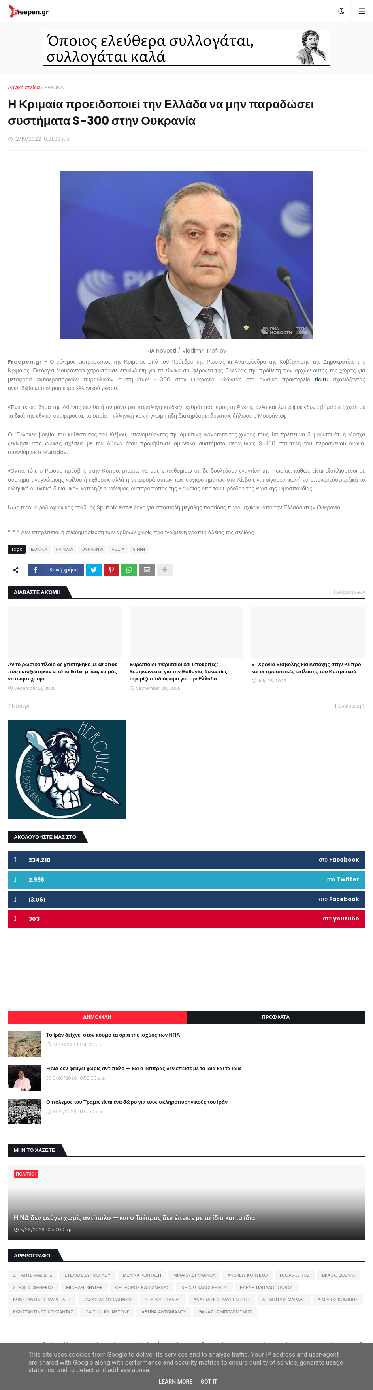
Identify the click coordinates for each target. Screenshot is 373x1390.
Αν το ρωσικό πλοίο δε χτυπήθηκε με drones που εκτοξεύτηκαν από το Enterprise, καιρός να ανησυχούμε (62, 671)
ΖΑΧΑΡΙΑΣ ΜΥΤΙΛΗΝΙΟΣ (107, 1299)
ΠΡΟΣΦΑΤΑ (276, 1017)
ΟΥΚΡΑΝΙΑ (92, 549)
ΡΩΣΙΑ (117, 549)
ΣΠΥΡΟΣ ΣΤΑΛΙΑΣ (163, 1299)
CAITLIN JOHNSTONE (107, 1312)
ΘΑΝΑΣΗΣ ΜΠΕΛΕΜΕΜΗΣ (225, 1312)
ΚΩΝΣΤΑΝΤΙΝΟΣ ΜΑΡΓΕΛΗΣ (42, 1299)
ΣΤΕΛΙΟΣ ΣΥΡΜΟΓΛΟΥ (87, 1275)
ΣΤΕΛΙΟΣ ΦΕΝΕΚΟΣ (33, 1287)
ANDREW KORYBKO (248, 1275)
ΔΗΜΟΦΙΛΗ (97, 1017)
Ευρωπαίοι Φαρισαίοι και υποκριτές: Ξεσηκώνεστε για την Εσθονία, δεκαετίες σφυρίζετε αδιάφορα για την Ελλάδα (178, 671)
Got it (208, 1382)
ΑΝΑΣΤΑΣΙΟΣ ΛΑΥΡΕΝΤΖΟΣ (221, 1299)
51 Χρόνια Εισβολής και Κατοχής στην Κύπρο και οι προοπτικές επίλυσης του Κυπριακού (306, 668)
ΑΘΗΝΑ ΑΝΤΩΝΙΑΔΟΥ (163, 1312)
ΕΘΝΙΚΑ (54, 87)
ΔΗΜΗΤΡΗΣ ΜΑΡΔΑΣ (283, 1299)
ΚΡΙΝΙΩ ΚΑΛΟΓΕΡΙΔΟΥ (204, 1287)
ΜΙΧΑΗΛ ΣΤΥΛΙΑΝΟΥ (194, 1275)
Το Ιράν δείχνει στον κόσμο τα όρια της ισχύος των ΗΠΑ (113, 1035)
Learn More (175, 1382)
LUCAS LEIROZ (295, 1275)
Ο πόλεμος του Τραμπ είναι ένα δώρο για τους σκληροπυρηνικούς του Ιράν (137, 1102)
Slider (139, 549)
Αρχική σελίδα (24, 87)
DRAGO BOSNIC (338, 1275)
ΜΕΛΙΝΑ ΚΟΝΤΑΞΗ (142, 1275)
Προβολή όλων (349, 591)
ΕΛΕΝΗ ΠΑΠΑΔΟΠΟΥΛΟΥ (266, 1287)
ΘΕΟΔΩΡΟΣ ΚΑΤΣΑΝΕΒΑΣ (142, 1287)
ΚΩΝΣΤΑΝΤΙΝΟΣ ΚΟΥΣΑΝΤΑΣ (43, 1312)
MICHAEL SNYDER (84, 1287)
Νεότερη (21, 706)
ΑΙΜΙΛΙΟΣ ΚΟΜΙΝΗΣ (338, 1299)
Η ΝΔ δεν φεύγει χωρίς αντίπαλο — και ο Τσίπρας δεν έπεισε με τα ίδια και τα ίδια (143, 1068)
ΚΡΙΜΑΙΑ (64, 549)
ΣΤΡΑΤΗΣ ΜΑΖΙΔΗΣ (32, 1275)
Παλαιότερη (348, 706)
